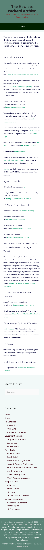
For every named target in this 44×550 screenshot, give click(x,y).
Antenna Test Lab (24, 524)
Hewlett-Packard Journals (18, 460)
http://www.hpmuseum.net (15, 107)
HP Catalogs (10, 421)
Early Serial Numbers (16, 439)
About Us (9, 418)
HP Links (11, 492)
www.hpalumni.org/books (15, 219)
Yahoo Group (13, 488)
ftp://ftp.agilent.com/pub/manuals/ (18, 199)
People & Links (11, 481)
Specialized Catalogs (16, 432)
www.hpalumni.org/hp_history (18, 237)
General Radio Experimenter (14, 160)
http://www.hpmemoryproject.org (20, 86)
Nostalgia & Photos (14, 499)
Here (24, 187)
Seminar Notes (14, 453)
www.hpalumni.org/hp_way (21, 228)
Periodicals (10, 450)
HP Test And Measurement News (22, 467)
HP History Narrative (28, 145)
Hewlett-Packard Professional (20, 464)
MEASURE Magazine (16, 474)
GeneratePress (22, 546)
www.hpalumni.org (27, 211)
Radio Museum (9, 329)
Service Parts (13, 446)
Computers (12, 443)
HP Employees (13, 509)
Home (7, 414)
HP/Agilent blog (19, 151)
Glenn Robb (10, 524)
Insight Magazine (15, 471)
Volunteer (11, 485)
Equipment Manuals (14, 435)
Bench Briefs (12, 457)
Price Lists (11, 428)
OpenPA (7, 169)
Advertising (12, 425)
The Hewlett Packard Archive (22, 8)
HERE (31, 131)
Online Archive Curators (18, 495)
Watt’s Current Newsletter (19, 478)
